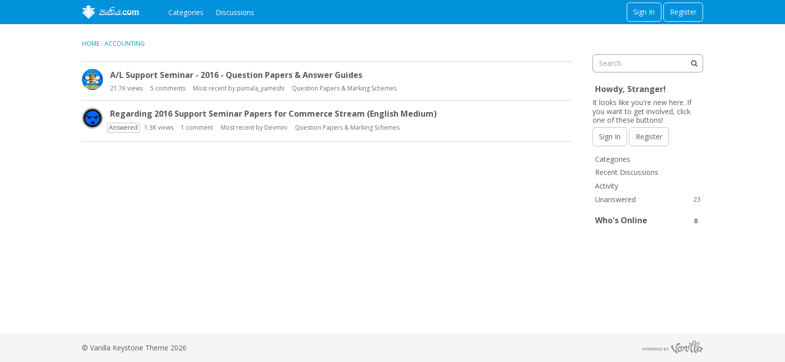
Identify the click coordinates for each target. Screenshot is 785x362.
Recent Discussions (626, 172)
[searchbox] (648, 63)
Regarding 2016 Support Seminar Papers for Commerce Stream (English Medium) (273, 113)
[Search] (694, 63)
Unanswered (648, 199)
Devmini (275, 127)
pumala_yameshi (260, 88)
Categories (186, 12)
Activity (606, 186)
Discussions (235, 12)
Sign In (644, 12)
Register (683, 12)
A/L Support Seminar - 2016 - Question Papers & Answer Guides (236, 74)
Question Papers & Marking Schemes (344, 88)
